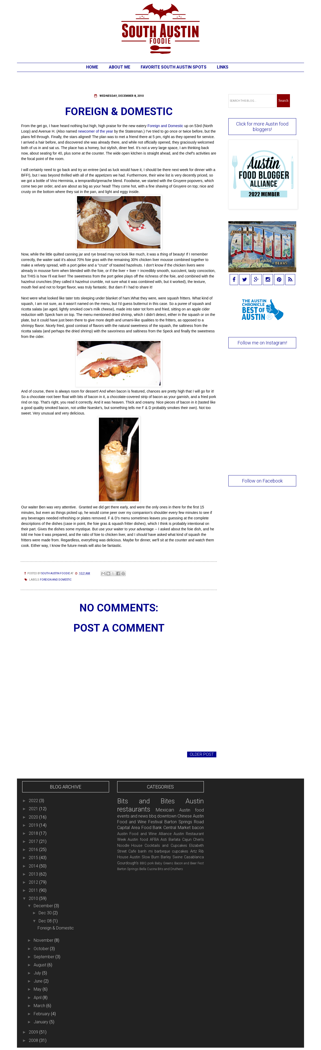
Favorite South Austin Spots (173, 67)
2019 (34, 825)
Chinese (184, 816)
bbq (152, 816)
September (44, 956)
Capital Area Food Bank (139, 827)
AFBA (154, 839)
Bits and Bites (146, 801)
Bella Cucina (148, 869)
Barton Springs (128, 869)
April (38, 997)
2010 (34, 898)
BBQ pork (147, 863)
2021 (34, 808)
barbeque (162, 851)
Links (222, 67)
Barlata (174, 839)
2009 (34, 1032)
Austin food (138, 839)
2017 (34, 841)
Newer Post (35, 754)
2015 (34, 857)
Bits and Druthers (170, 869)
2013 (34, 874)
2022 (34, 800)
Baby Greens (164, 863)
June (39, 981)
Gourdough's (128, 863)
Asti (163, 839)
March (40, 1005)
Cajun (187, 839)
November (44, 940)
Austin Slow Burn (144, 857)
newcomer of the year (95, 131)
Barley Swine (171, 857)
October (42, 948)
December (44, 905)
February (42, 1013)
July (38, 972)
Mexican (165, 810)
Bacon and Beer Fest (189, 863)
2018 (34, 833)
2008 (34, 1040)
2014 (34, 866)
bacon (198, 827)
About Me (119, 67)
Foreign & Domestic (56, 928)
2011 (34, 890)
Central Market (177, 827)
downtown (166, 816)
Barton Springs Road (184, 821)
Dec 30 (46, 912)
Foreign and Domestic (165, 126)
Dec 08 (46, 920)
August (40, 964)
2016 (34, 849)
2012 (34, 882)
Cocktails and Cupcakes (166, 845)
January (41, 1021)
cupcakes (180, 851)
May (38, 989)
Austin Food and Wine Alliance (144, 834)
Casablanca (194, 857)
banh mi (145, 851)
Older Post (202, 754)
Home (92, 67)
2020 (34, 817)
